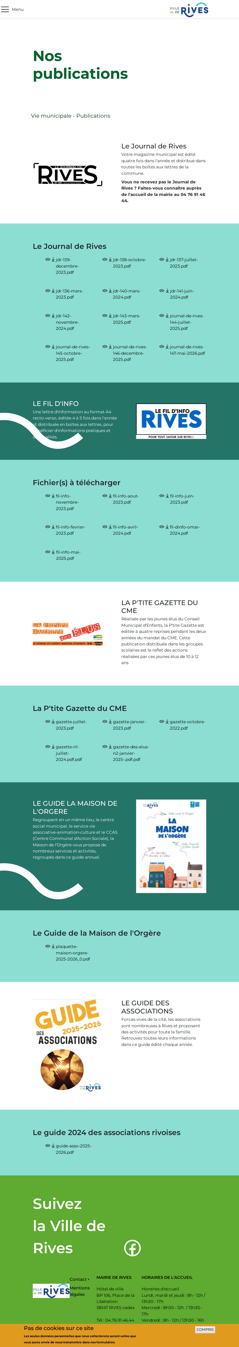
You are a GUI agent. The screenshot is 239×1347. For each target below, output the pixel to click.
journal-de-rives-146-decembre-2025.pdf (130, 353)
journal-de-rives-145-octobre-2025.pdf (73, 353)
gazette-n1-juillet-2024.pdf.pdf (69, 753)
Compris (205, 1332)
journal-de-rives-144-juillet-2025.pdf (187, 322)
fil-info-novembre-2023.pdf (67, 502)
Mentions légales (80, 1291)
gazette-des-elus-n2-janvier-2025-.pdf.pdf (131, 753)
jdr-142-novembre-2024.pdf (67, 322)
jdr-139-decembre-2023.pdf (67, 266)
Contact (78, 1279)
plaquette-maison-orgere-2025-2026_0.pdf (73, 953)
